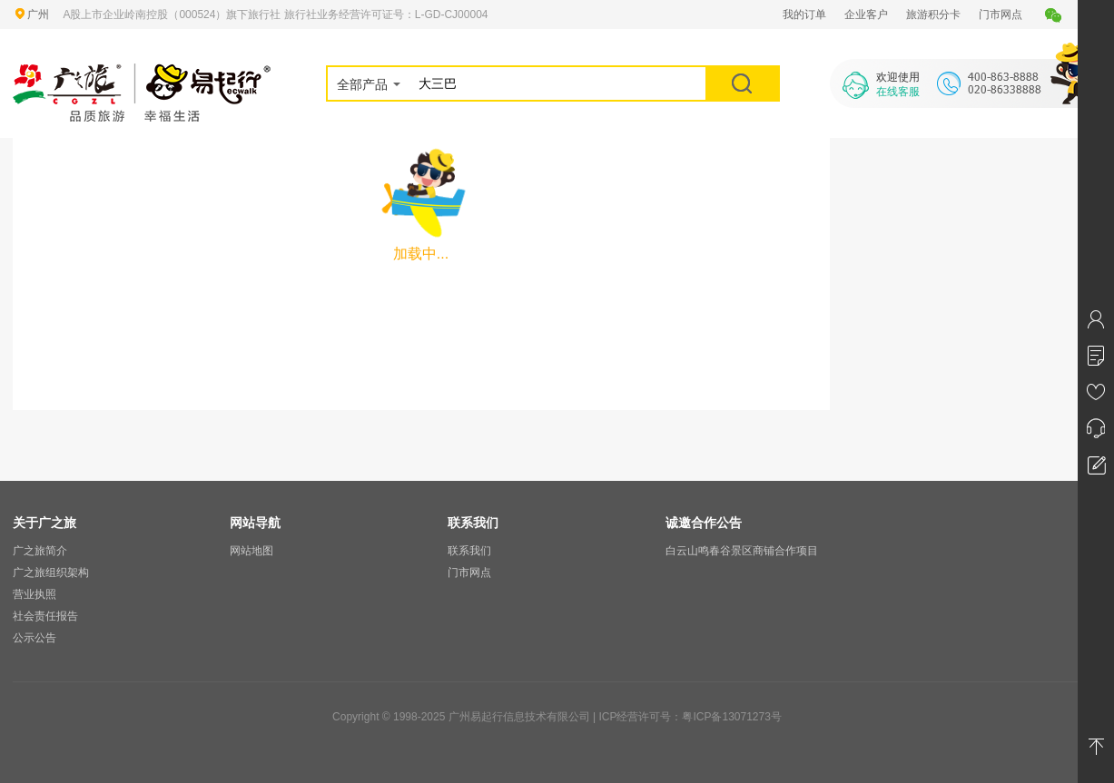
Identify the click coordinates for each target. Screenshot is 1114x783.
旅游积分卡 (933, 14)
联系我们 (469, 550)
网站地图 (251, 550)
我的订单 (804, 14)
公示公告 (34, 637)
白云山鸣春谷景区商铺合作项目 (741, 550)
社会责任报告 (45, 616)
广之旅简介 (40, 550)
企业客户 (866, 14)
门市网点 (1000, 14)
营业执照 (34, 594)
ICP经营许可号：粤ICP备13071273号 (689, 716)
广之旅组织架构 (51, 572)
